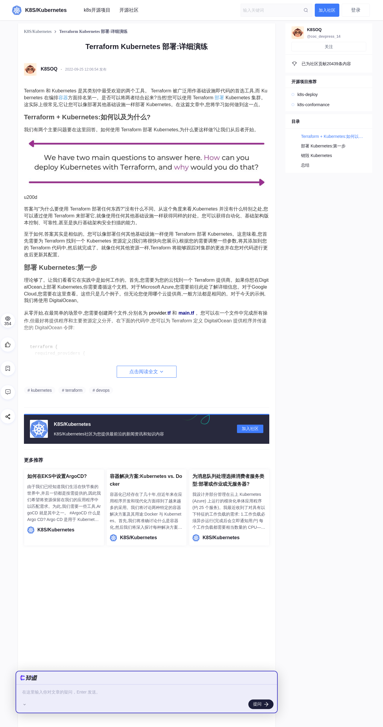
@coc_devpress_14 (324, 36)
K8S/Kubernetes (38, 31)
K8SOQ (314, 29)
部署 (219, 97)
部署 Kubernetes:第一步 (323, 146)
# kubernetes (40, 390)
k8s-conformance (313, 104)
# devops (101, 390)
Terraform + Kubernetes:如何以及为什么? (339, 136)
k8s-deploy (307, 94)
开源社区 (129, 10)
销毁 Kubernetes (316, 155)
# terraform (72, 390)
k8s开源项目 (97, 10)
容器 (63, 97)
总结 (305, 165)
